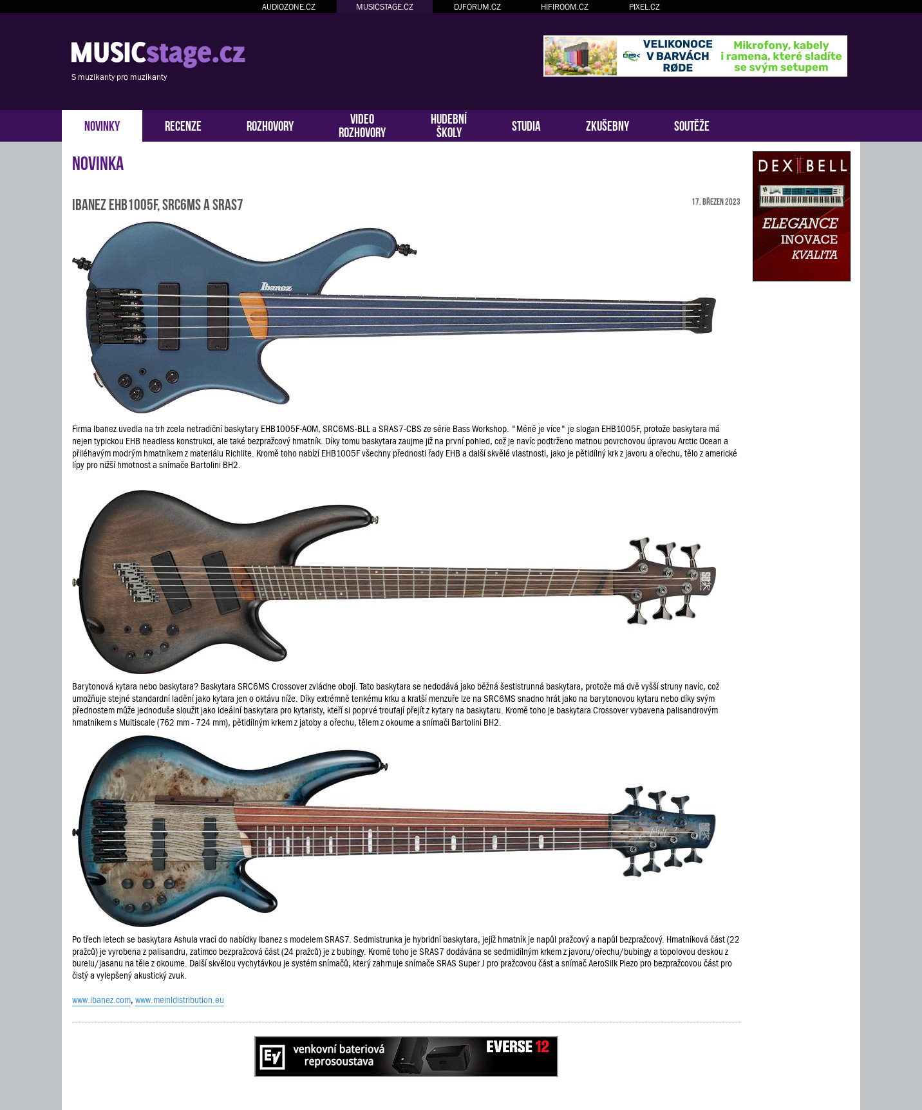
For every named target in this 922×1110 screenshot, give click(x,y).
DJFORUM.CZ (477, 7)
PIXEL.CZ (644, 7)
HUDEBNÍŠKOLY (449, 124)
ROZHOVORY (270, 124)
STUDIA (526, 124)
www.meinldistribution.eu (179, 1000)
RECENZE (183, 124)
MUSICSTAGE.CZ (384, 7)
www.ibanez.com (101, 1000)
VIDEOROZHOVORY (362, 124)
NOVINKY (102, 124)
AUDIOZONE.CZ (288, 7)
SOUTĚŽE (692, 124)
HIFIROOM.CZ (564, 7)
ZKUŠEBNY (607, 124)
